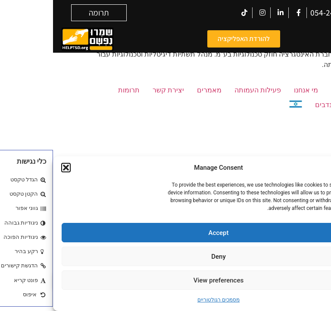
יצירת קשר (115, 90)
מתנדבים (275, 105)
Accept (165, 233)
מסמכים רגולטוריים (165, 300)
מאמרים (156, 90)
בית (283, 90)
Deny (165, 256)
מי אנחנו (253, 90)
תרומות (76, 90)
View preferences (165, 280)
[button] (13, 167)
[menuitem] (243, 106)
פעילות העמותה (204, 90)
